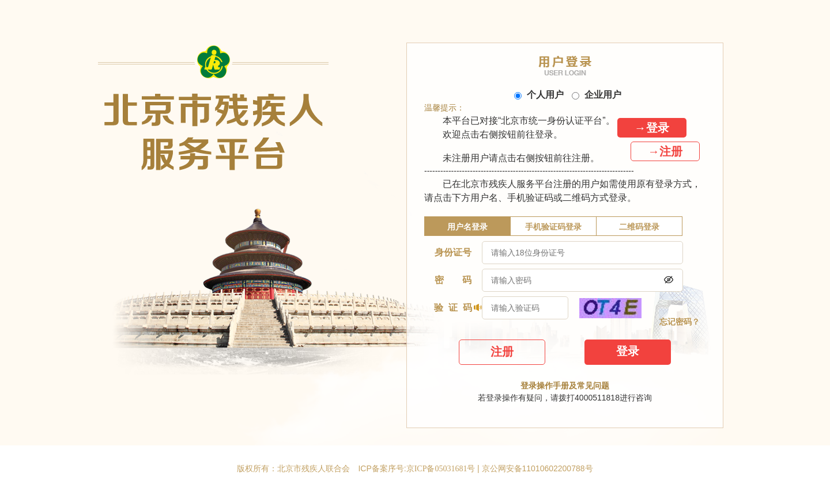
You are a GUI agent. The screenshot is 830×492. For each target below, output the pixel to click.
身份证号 (453, 252)
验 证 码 (453, 307)
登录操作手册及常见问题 (564, 386)
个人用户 (539, 95)
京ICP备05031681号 (441, 468)
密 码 (453, 280)
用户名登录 (467, 226)
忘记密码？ (679, 322)
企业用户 (596, 95)
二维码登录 (639, 226)
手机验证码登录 (553, 226)
